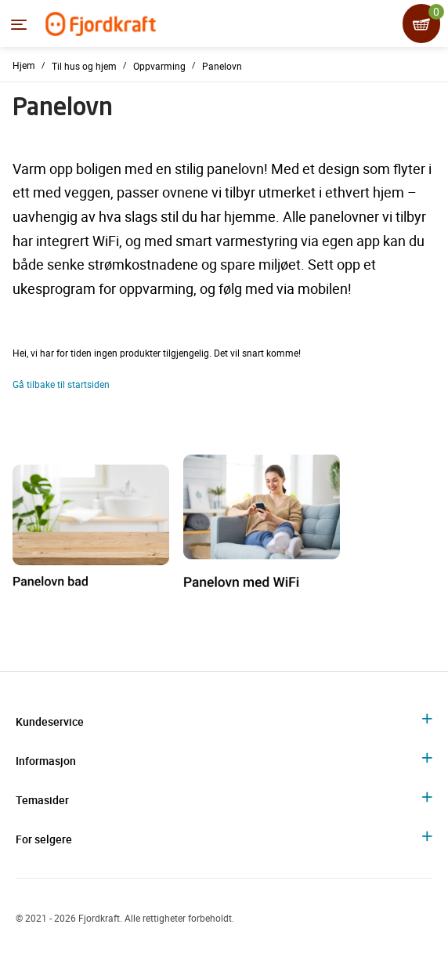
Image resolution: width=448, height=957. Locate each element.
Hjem (24, 65)
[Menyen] (19, 24)
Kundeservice (50, 721)
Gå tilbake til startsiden (61, 384)
